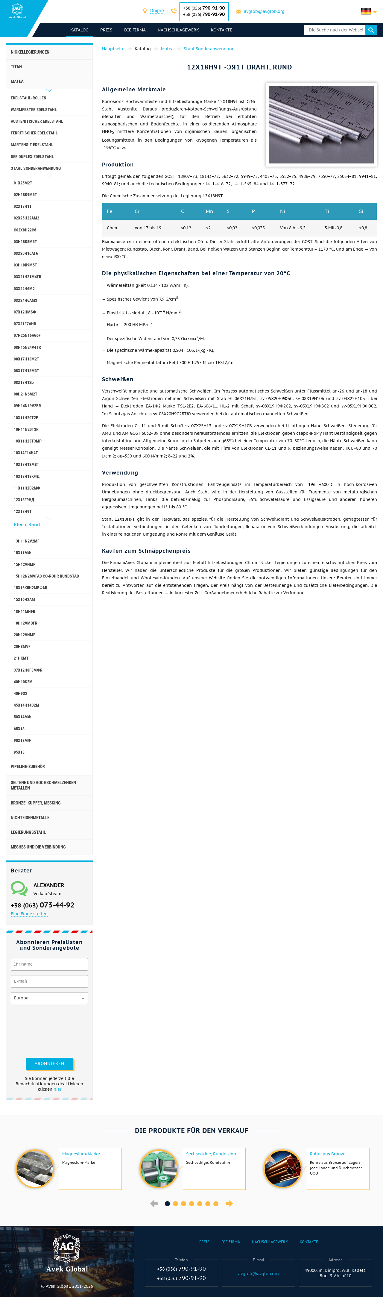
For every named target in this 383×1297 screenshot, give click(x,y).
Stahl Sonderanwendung (36, 168)
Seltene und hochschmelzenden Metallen (43, 785)
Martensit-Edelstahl (32, 144)
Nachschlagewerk (178, 30)
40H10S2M (23, 681)
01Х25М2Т (23, 183)
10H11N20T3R (26, 429)
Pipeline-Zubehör (28, 766)
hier (57, 1089)
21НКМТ (21, 658)
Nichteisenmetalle (30, 817)
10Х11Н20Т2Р (26, 417)
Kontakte (221, 30)
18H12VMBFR (25, 623)
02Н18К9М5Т (25, 194)
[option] (68, 1169)
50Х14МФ (22, 716)
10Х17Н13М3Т (26, 464)
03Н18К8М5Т (25, 241)
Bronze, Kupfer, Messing (36, 803)
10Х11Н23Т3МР (28, 441)
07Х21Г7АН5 (25, 323)
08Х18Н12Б (24, 382)
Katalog (79, 30)
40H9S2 (20, 693)
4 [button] (191, 1203)
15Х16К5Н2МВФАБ (30, 587)
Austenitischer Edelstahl (37, 121)
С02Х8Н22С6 (25, 230)
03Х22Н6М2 (24, 288)
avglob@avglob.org (264, 11)
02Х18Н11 (22, 206)
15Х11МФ (22, 552)
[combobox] (157, 11)
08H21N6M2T (25, 394)
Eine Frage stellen (29, 913)
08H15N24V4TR (27, 347)
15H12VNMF (24, 564)
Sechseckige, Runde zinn (211, 1154)
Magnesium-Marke (81, 1154)
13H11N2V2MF (26, 541)
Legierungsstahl (28, 832)
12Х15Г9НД (24, 499)
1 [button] (167, 1203)
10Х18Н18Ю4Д (26, 476)
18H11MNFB (24, 611)
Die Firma (135, 30)
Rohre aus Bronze (327, 1154)
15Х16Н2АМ (24, 599)
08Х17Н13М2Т (26, 359)
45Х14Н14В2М (26, 705)
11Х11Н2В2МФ (27, 488)
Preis (106, 30)
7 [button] (215, 1203)
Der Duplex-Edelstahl (32, 156)
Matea (17, 81)
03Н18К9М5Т (25, 265)
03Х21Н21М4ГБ (27, 276)
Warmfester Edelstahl (34, 109)
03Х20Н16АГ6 (26, 253)
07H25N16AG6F (27, 335)
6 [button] (207, 1203)
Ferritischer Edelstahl (34, 133)
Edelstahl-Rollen (28, 98)
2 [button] (175, 1203)
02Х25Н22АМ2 (26, 218)
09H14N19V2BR (27, 405)
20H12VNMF (24, 634)
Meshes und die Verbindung (38, 847)
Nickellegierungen (30, 52)
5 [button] (199, 1203)
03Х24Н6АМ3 (25, 300)
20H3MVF (22, 646)
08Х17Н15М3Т (26, 370)
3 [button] (183, 1203)
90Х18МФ (22, 740)
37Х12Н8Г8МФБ (28, 670)
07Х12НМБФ (25, 312)
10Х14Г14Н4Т (26, 452)
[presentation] (35, 1030)
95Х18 (19, 752)
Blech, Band (27, 524)
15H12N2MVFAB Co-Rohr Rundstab (46, 576)
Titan (16, 66)
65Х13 (19, 728)
